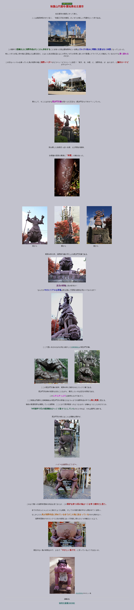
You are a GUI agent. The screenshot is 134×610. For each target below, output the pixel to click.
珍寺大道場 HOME (67, 603)
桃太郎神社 (79, 593)
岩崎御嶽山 (75, 347)
